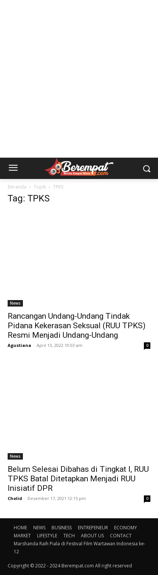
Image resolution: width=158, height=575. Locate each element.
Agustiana (19, 345)
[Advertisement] (79, 79)
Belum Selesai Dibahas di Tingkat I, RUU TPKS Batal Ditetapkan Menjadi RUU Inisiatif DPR (78, 479)
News (15, 303)
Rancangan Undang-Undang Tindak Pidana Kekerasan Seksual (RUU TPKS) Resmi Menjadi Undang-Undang (76, 325)
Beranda (17, 187)
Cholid (15, 498)
